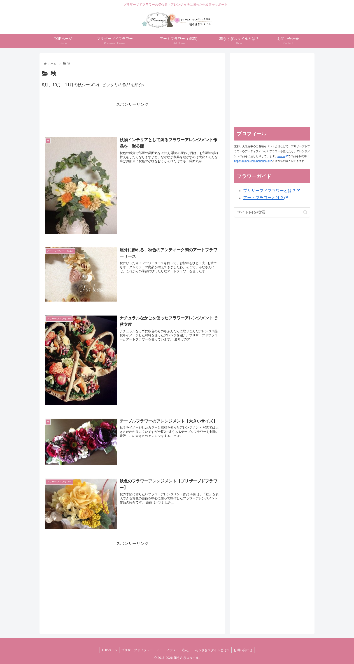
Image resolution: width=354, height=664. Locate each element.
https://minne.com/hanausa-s (253, 161)
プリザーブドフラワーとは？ (271, 190)
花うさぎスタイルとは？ (213, 650)
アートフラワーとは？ (265, 198)
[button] (305, 212)
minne (282, 156)
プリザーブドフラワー (136, 650)
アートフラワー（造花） (173, 650)
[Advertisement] (132, 118)
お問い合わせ (244, 650)
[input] (272, 212)
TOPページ (108, 650)
